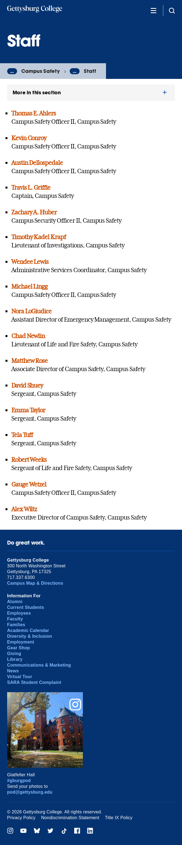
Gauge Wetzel (29, 484)
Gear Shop (18, 647)
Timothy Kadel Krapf (38, 237)
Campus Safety (40, 71)
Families (16, 624)
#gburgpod (19, 780)
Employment (20, 642)
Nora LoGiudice (31, 311)
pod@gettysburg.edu (30, 792)
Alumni (15, 601)
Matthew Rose (29, 360)
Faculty (15, 619)
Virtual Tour (19, 676)
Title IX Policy (118, 817)
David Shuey (27, 385)
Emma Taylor (28, 410)
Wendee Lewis (30, 261)
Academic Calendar (28, 630)
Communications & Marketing (39, 665)
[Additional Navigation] (154, 10)
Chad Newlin (28, 335)
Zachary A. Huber (34, 212)
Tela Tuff (22, 434)
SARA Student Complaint (34, 682)
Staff (90, 71)
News (13, 671)
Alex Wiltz (24, 509)
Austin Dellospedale (37, 162)
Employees (19, 613)
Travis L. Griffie (30, 187)
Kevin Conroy (29, 138)
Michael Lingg (29, 286)
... (12, 71)
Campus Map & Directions (35, 583)
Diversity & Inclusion (29, 636)
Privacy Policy (21, 817)
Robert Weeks (29, 459)
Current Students (25, 607)
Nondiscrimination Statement (70, 817)
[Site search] (172, 10)
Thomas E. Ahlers (33, 113)
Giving (14, 653)
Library (15, 659)
